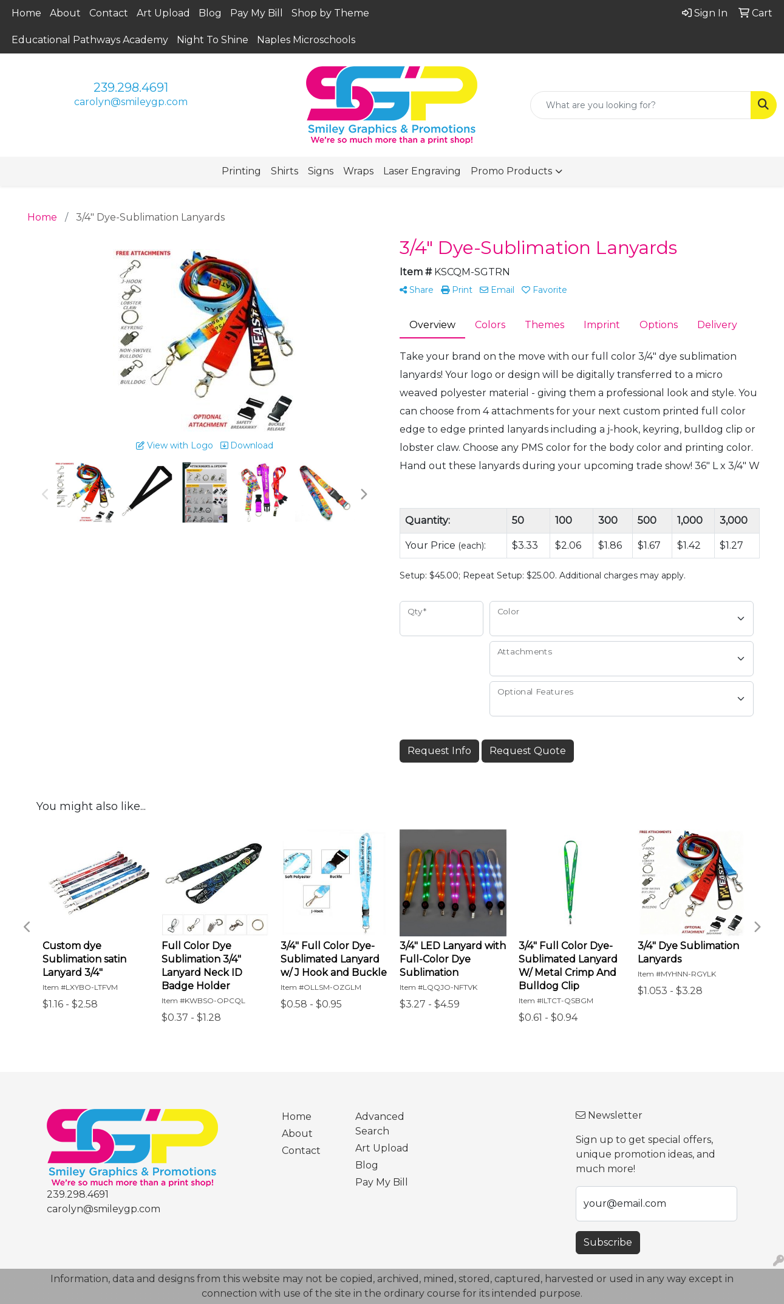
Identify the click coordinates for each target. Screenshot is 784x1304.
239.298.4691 (131, 87)
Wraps (358, 171)
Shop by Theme (330, 13)
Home (26, 13)
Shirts (284, 171)
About (65, 13)
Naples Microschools (306, 40)
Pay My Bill (256, 13)
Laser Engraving (422, 171)
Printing (241, 171)
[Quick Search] (640, 105)
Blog (210, 13)
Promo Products (511, 171)
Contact (108, 13)
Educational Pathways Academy (90, 40)
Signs (320, 171)
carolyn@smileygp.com (131, 102)
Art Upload (163, 13)
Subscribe (608, 1242)
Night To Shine (212, 40)
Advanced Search (379, 1124)
